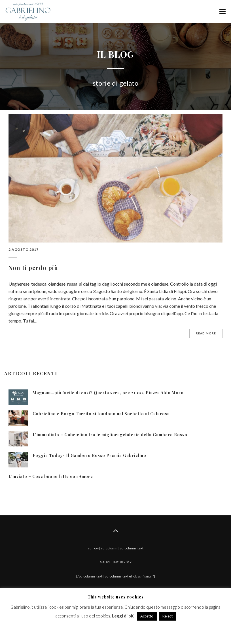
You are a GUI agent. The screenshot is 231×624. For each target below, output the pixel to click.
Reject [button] (167, 616)
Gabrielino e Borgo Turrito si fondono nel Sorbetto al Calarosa (101, 413)
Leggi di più (123, 615)
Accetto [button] (146, 616)
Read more (206, 333)
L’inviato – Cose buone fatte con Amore (51, 476)
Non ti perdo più (33, 267)
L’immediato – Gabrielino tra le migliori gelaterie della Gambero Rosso (110, 434)
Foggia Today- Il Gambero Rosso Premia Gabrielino (89, 455)
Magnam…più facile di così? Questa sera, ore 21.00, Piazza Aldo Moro (108, 392)
